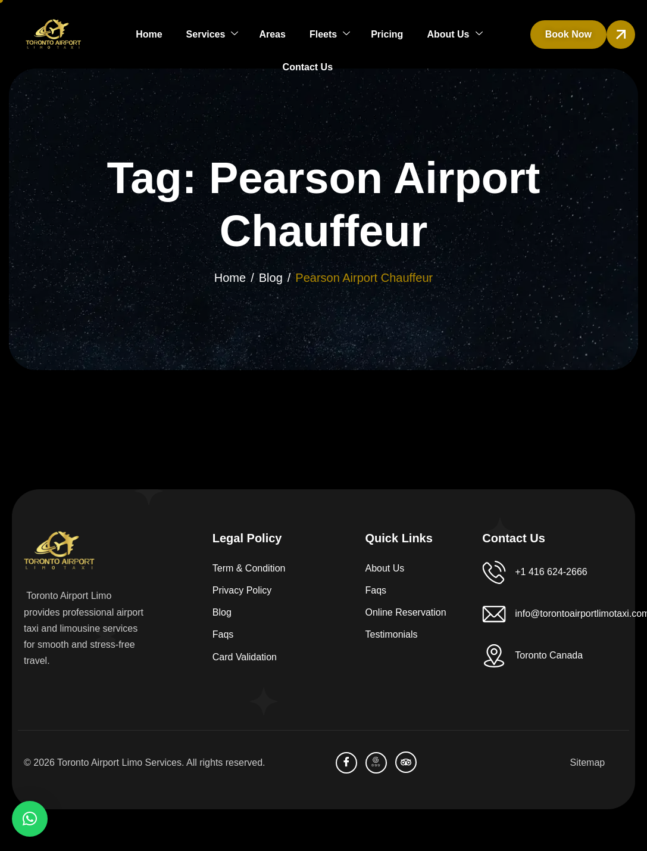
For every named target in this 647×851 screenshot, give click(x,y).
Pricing (387, 34)
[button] (30, 819)
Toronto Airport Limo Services (119, 762)
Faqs (223, 634)
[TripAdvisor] (406, 762)
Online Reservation (405, 612)
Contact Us (308, 67)
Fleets (330, 34)
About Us (454, 34)
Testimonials (391, 634)
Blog (222, 612)
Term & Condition (249, 568)
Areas (272, 34)
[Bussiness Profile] (376, 763)
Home (149, 34)
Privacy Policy (242, 590)
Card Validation (244, 657)
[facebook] (346, 763)
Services (212, 34)
